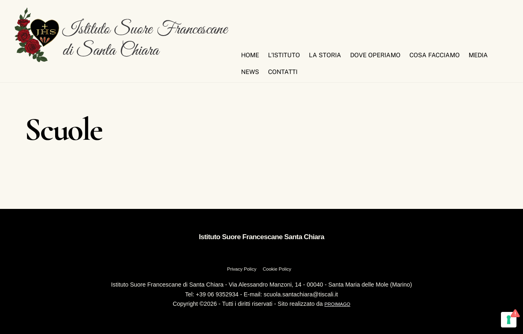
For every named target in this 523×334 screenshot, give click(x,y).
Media (478, 55)
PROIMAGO (337, 304)
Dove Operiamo (375, 55)
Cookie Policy (277, 269)
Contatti (282, 71)
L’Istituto (284, 55)
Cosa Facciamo (434, 55)
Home (250, 55)
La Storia (325, 55)
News (250, 71)
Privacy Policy (242, 269)
